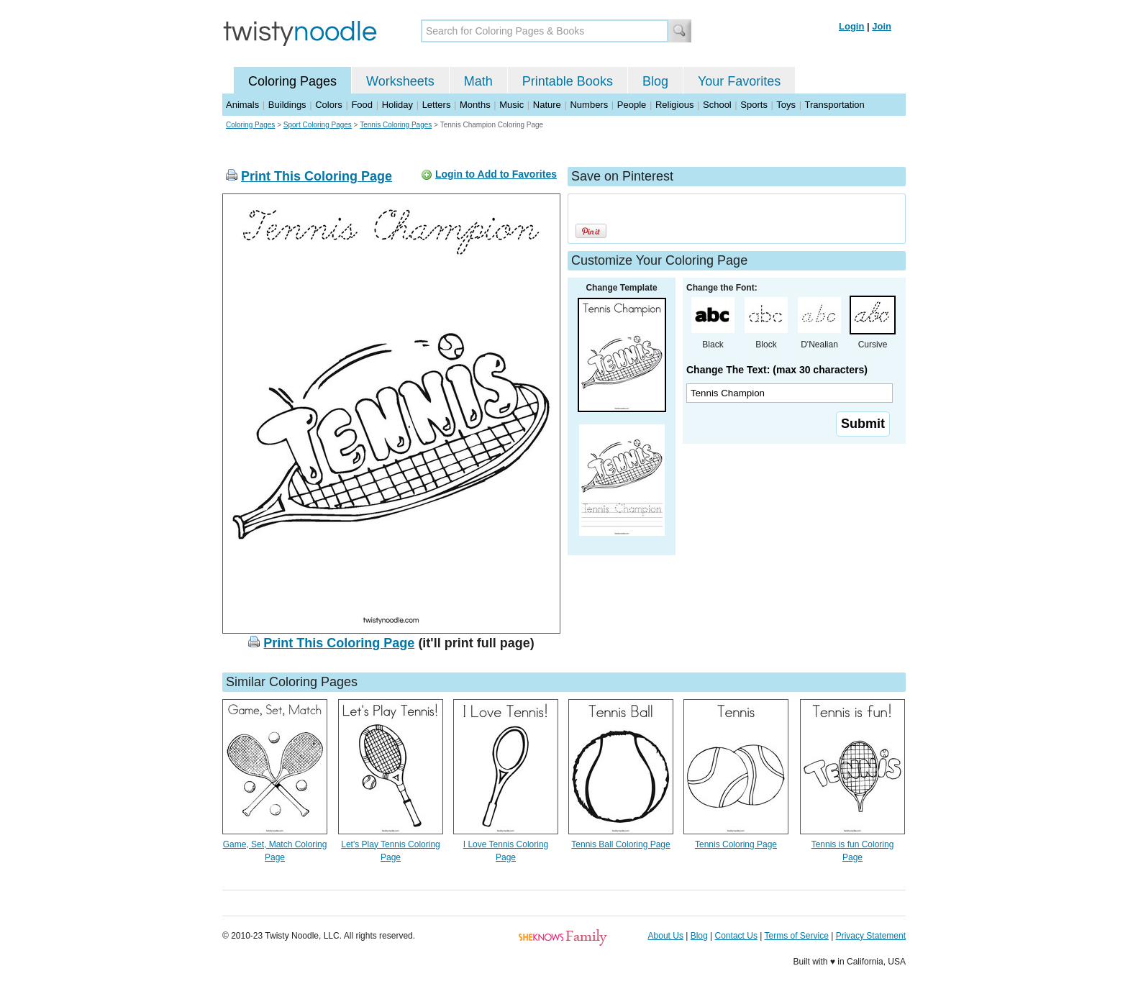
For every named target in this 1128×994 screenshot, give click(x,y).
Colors (328, 104)
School (717, 104)
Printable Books (567, 81)
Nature (547, 104)
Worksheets (400, 81)
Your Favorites (739, 81)
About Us (665, 936)
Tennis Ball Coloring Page (620, 844)
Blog (655, 81)
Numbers (589, 104)
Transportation (834, 104)
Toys (786, 104)
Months (475, 104)
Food (362, 104)
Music (511, 104)
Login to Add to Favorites (496, 174)
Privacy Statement (871, 936)
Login (851, 26)
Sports (754, 104)
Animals (242, 104)
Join (881, 26)
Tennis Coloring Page (736, 844)
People (631, 104)
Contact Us (736, 936)
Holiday (397, 104)
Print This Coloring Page (316, 176)
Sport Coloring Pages (317, 125)
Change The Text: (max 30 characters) (777, 369)
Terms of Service (796, 936)
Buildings (287, 104)
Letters (436, 104)
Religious (674, 104)
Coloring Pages (292, 81)
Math (478, 81)
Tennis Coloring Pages (396, 125)
